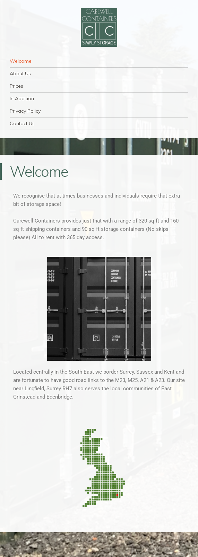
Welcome (21, 61)
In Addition (22, 98)
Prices (16, 86)
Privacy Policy (25, 111)
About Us (20, 73)
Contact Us (22, 123)
